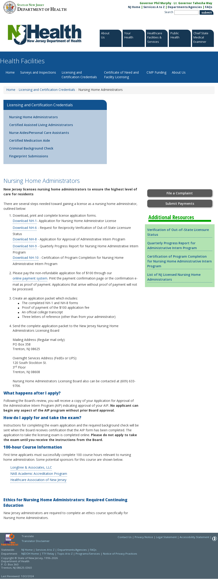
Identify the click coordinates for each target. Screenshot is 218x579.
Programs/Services (88, 553)
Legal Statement (166, 537)
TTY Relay (48, 553)
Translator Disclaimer (36, 541)
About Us (179, 72)
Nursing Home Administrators (33, 117)
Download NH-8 (25, 239)
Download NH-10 (26, 257)
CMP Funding (156, 72)
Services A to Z (154, 7)
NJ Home (134, 7)
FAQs (93, 549)
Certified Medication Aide (29, 140)
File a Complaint (180, 193)
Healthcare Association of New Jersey (38, 480)
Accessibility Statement (194, 537)
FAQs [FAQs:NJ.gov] (208, 7)
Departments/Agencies (185, 7)
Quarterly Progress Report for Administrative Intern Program (172, 245)
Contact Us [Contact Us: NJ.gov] (125, 537)
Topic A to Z (65, 553)
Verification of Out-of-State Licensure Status (178, 232)
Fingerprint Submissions (28, 156)
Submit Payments (179, 203)
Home (10, 72)
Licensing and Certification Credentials (79, 74)
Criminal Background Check (31, 148)
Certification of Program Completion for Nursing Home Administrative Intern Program (179, 261)
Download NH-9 (25, 246)
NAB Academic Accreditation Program (38, 473)
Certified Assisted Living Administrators (41, 125)
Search (168, 12)
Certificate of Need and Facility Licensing (121, 74)
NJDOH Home (30, 553)
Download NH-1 (25, 221)
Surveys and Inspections (38, 72)
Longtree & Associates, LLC (31, 467)
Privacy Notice (144, 537)
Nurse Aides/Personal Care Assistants (39, 132)
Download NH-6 (25, 227)
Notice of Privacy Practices (120, 553)
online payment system (30, 278)
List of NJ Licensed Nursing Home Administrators (174, 277)
